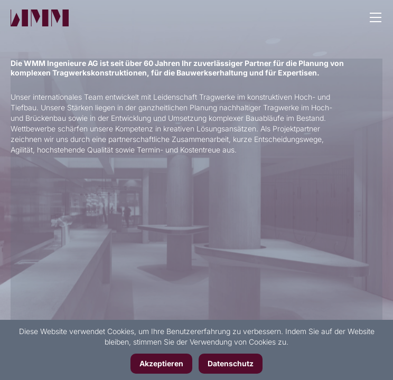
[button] (375, 18)
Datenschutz (231, 363)
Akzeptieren (161, 363)
